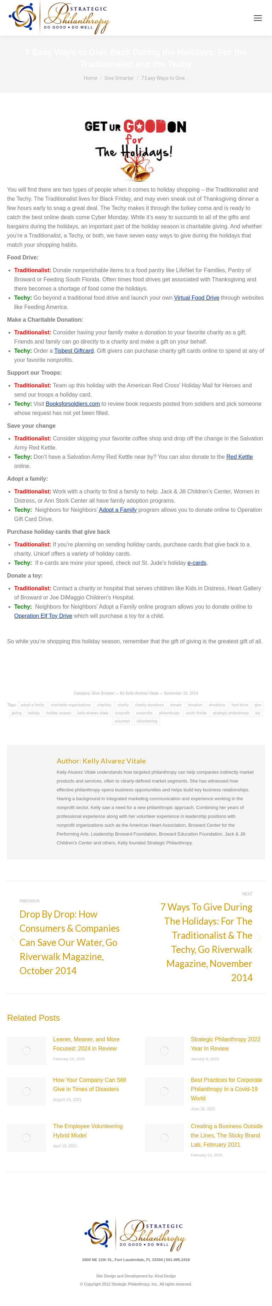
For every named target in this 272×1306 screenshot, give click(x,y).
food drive (240, 705)
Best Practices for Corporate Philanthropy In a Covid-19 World (226, 1089)
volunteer (122, 721)
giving (17, 713)
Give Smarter (103, 693)
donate (176, 705)
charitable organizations (71, 705)
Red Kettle (239, 457)
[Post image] (26, 1051)
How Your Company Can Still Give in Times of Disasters (89, 1084)
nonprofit (122, 713)
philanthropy (169, 713)
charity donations (149, 705)
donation (195, 705)
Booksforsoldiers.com (73, 404)
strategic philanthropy (231, 713)
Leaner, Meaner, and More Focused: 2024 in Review (86, 1044)
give (258, 705)
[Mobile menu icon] (258, 18)
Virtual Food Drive (197, 298)
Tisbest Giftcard (74, 351)
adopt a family (32, 705)
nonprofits (144, 713)
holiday (34, 713)
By (139, 693)
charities (104, 705)
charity (123, 705)
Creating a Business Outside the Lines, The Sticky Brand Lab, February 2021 (227, 1135)
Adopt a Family (118, 510)
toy (257, 713)
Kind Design (165, 1276)
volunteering (147, 721)
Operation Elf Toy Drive (43, 616)
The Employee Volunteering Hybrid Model (88, 1130)
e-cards (196, 563)
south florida (196, 713)
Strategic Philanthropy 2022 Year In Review (226, 1044)
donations (217, 705)
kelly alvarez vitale (93, 713)
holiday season (58, 713)
